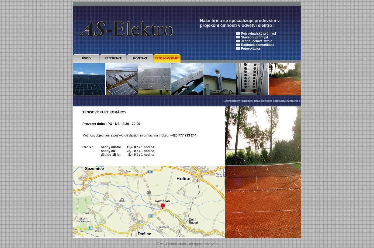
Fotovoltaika (250, 49)
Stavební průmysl (254, 37)
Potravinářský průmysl (258, 33)
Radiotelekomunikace (257, 45)
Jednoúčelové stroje (256, 41)
